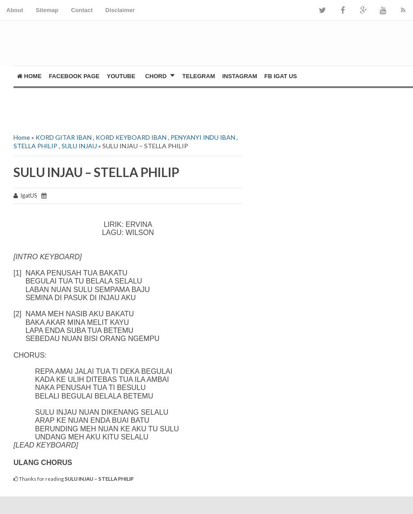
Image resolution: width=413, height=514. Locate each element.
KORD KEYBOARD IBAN (131, 137)
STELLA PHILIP (35, 146)
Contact (81, 10)
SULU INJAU (79, 146)
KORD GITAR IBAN (63, 137)
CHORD (156, 76)
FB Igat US (280, 76)
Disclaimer (120, 10)
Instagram (239, 76)
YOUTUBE (121, 76)
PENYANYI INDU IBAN (203, 137)
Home (29, 76)
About (14, 10)
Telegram (198, 76)
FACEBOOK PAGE (74, 76)
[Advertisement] (118, 101)
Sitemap (47, 10)
